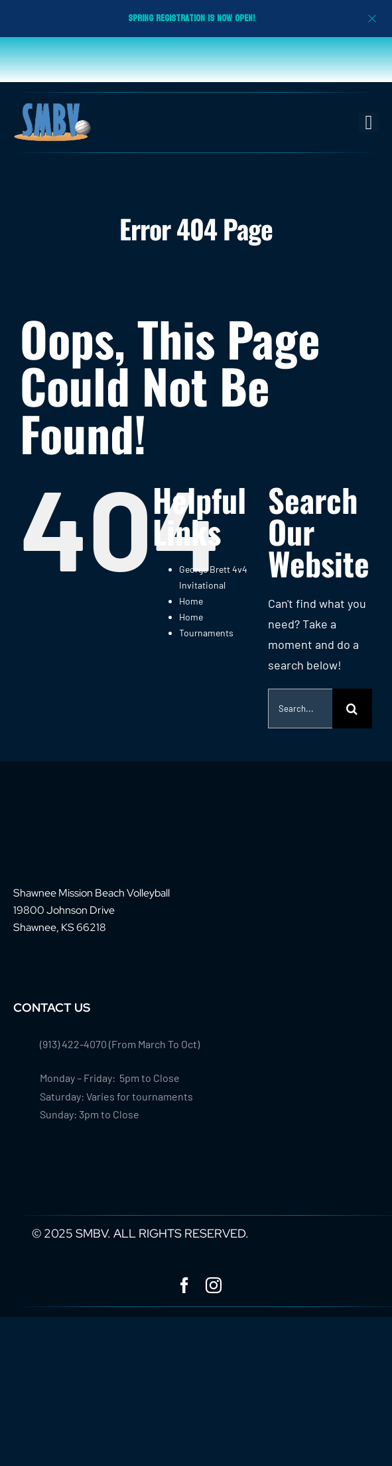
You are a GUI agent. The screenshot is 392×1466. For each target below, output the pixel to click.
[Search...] (300, 708)
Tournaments (206, 632)
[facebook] (184, 1285)
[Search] (352, 708)
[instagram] (214, 1285)
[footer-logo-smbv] (54, 813)
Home (191, 601)
